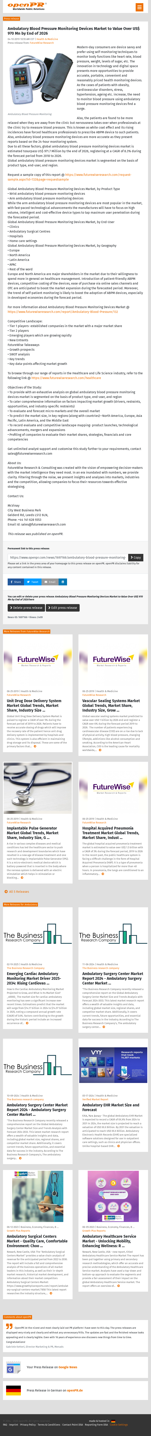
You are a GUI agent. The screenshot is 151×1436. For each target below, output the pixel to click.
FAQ (5, 1424)
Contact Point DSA (72, 1424)
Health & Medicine (47, 39)
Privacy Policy (28, 1424)
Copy (136, 557)
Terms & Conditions (49, 1424)
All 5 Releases (16, 892)
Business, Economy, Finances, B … (40, 1227)
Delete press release (26, 608)
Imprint (13, 1424)
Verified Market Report (95, 1099)
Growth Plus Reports (18, 1230)
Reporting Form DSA (96, 1424)
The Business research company (100, 968)
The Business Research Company (25, 968)
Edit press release (62, 608)
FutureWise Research (42, 42)
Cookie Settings (119, 1424)
